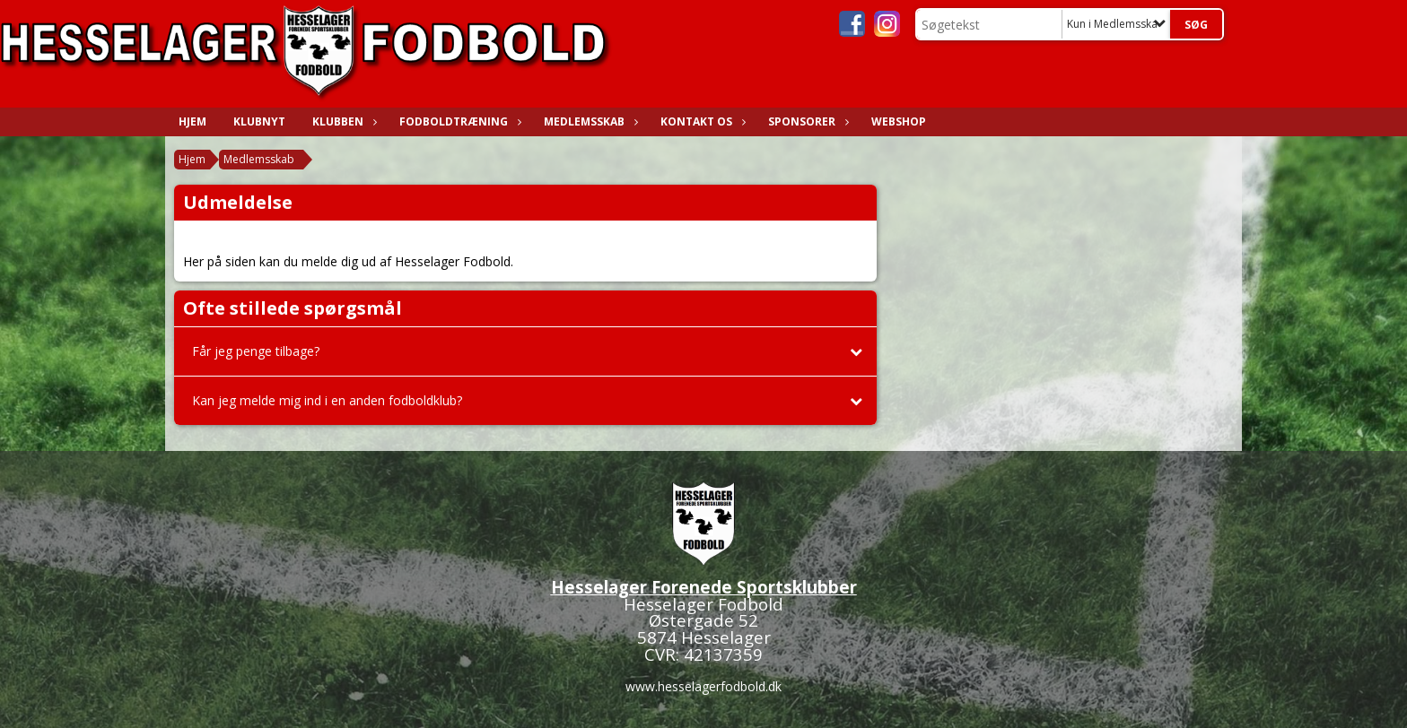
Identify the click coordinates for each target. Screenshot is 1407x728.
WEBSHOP (898, 121)
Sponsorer (806, 121)
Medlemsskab (589, 121)
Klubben (342, 121)
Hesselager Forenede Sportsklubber (704, 587)
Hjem (192, 121)
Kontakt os (700, 121)
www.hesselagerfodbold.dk (703, 686)
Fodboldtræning (458, 121)
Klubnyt (259, 121)
